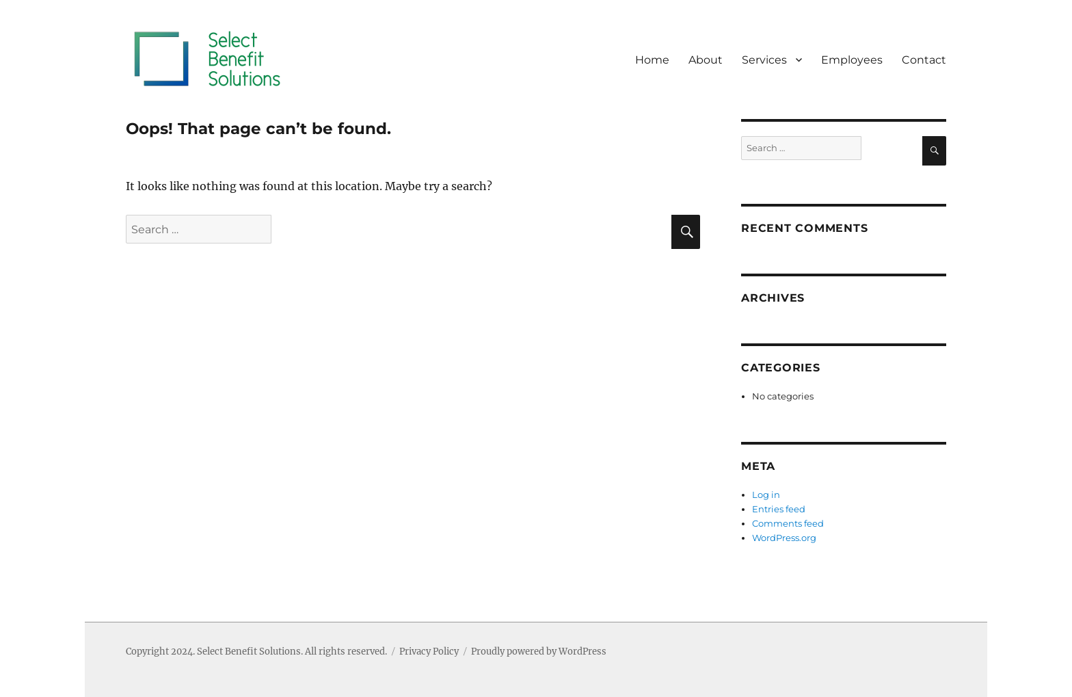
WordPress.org (784, 537)
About (705, 59)
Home (652, 59)
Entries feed (778, 508)
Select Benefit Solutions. (250, 651)
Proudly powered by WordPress (538, 651)
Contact (924, 59)
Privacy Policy (429, 651)
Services (764, 59)
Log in (766, 494)
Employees (852, 59)
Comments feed (788, 523)
